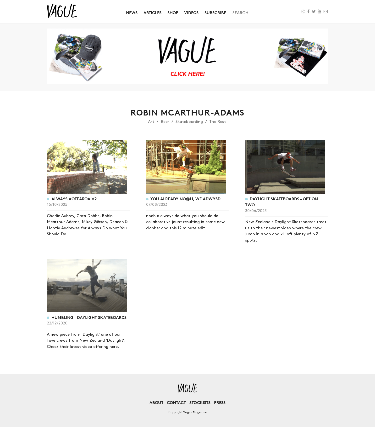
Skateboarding (189, 122)
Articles (152, 12)
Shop (172, 12)
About (156, 402)
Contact (176, 402)
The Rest (217, 122)
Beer (165, 122)
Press (220, 402)
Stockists (199, 402)
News (132, 12)
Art (151, 122)
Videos (191, 12)
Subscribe (215, 12)
